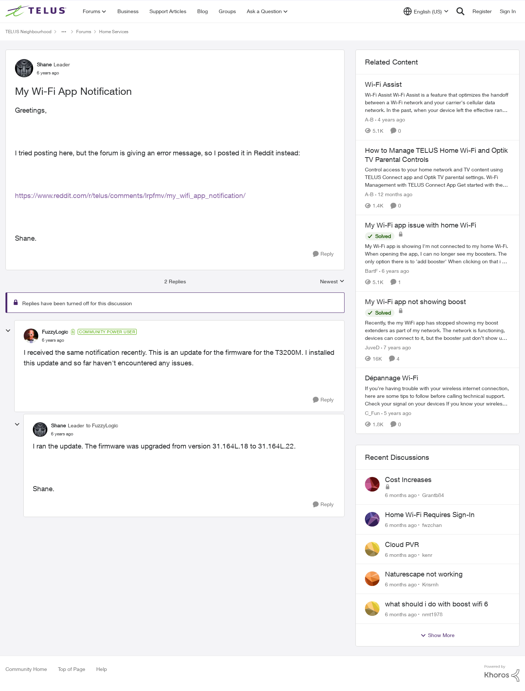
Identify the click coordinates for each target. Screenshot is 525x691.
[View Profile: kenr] (372, 549)
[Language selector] (426, 11)
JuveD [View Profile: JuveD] (372, 347)
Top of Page (71, 669)
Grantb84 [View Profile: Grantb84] (433, 495)
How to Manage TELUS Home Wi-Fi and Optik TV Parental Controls (436, 154)
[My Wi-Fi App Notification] (53, 340)
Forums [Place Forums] (83, 31)
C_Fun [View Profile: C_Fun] (372, 413)
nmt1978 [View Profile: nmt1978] (432, 614)
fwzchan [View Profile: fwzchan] (432, 525)
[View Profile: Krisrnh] (372, 578)
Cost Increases (408, 479)
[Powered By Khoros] (502, 673)
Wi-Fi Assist (383, 84)
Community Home (26, 669)
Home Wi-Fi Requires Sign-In (430, 515)
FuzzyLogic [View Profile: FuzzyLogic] (55, 332)
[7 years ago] (396, 347)
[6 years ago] (394, 271)
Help (101, 669)
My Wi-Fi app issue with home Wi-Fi (420, 225)
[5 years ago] (396, 413)
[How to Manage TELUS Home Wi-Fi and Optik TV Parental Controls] (437, 177)
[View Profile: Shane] (24, 68)
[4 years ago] (390, 119)
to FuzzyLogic (102, 425)
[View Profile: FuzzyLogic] (31, 336)
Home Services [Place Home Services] (113, 31)
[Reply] (323, 254)
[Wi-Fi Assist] (437, 102)
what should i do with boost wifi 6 (436, 604)
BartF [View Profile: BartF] (371, 271)
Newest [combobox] (332, 281)
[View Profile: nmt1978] (372, 608)
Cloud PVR (402, 544)
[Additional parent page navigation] (63, 32)
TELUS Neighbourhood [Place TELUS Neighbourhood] (28, 31)
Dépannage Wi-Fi (391, 378)
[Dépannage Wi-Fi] (437, 395)
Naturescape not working (424, 574)
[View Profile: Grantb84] (372, 484)
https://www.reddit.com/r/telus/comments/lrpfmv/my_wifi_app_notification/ (130, 195)
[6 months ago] (401, 495)
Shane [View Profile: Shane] (44, 64)
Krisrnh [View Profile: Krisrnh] (430, 584)
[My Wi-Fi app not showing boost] (437, 329)
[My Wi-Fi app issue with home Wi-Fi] (437, 253)
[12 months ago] (393, 194)
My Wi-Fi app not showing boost (415, 302)
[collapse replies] (8, 330)
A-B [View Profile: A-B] (369, 119)
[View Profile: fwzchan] (372, 519)
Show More (437, 635)
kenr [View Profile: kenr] (427, 554)
